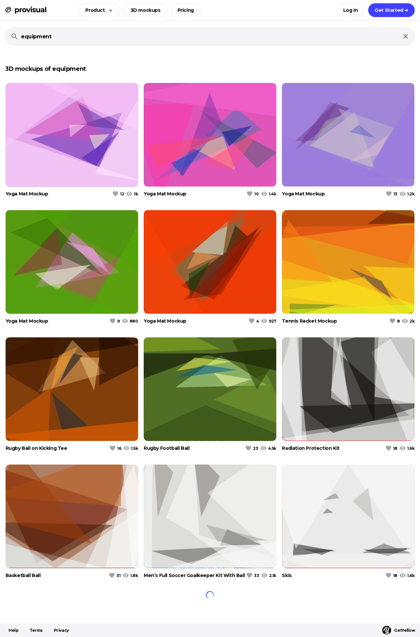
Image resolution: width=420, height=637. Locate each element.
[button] (97, 10)
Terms (36, 630)
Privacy (61, 630)
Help (13, 630)
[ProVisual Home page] (25, 10)
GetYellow (398, 630)
